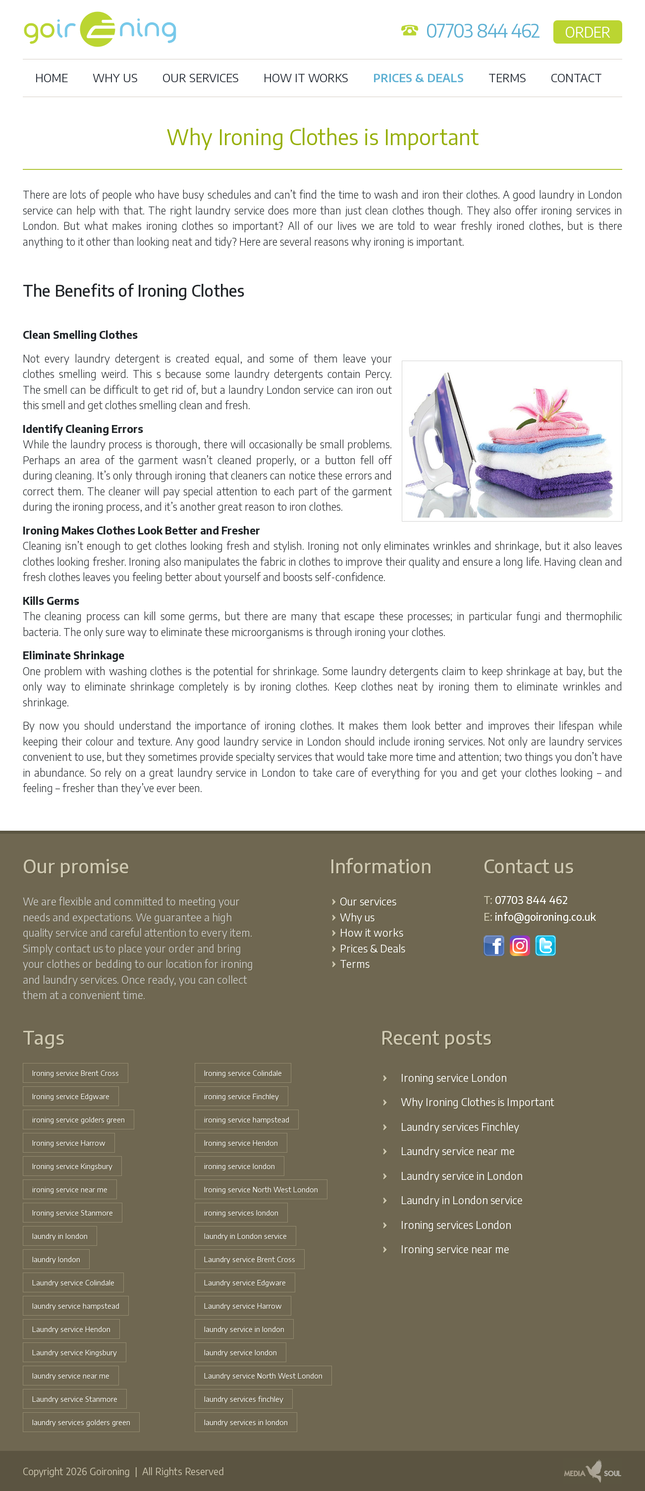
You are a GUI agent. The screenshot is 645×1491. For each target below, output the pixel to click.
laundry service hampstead (75, 1305)
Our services (200, 77)
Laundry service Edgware (245, 1282)
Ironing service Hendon (241, 1142)
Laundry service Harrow (243, 1305)
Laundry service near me (458, 1151)
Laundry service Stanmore (74, 1398)
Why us (115, 77)
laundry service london (240, 1352)
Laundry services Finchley (460, 1126)
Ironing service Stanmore (72, 1212)
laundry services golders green (81, 1422)
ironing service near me (70, 1189)
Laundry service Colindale (73, 1282)
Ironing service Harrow (69, 1142)
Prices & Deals (418, 77)
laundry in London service (245, 1235)
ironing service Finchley (241, 1096)
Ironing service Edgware (70, 1096)
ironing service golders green (78, 1119)
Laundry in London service (462, 1200)
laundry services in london (246, 1422)
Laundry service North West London (263, 1375)
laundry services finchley (243, 1398)
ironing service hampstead (246, 1119)
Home (51, 77)
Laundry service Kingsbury (74, 1352)
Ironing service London (454, 1077)
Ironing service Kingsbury (72, 1166)
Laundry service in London (462, 1175)
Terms (507, 77)
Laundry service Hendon (71, 1329)
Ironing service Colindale (243, 1072)
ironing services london (241, 1212)
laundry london (56, 1259)
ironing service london (239, 1166)
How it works (306, 77)
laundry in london (60, 1235)
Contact (576, 77)
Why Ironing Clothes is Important (477, 1102)
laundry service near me (70, 1375)
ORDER (587, 32)
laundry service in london (244, 1329)
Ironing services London (456, 1224)
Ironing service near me (455, 1249)
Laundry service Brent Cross (249, 1259)
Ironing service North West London (261, 1189)
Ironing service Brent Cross (75, 1072)
